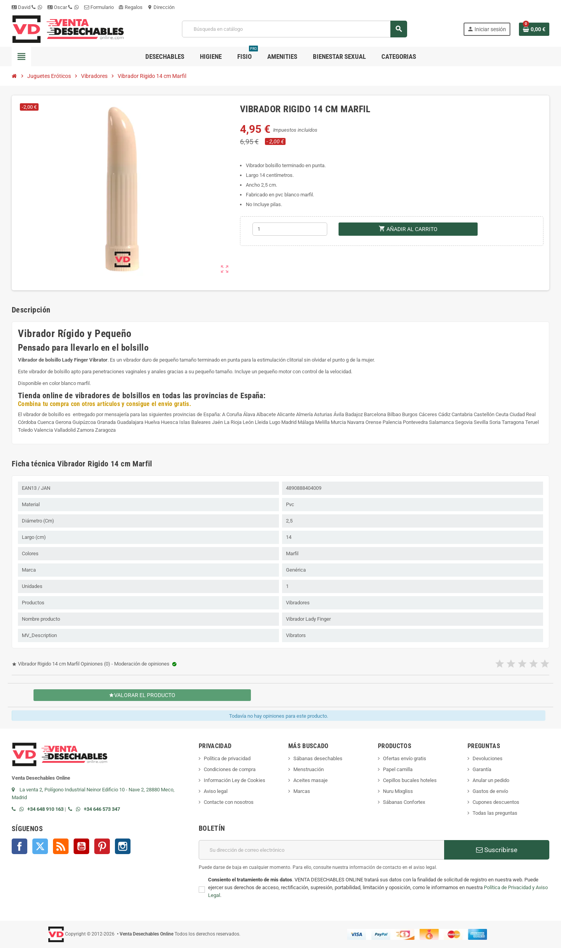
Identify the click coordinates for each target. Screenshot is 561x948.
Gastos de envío (490, 791)
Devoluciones (488, 758)
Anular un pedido (491, 780)
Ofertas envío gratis (404, 758)
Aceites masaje (310, 780)
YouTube (81, 846)
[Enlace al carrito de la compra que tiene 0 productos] (534, 29)
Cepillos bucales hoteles (410, 780)
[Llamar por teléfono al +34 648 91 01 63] (15, 809)
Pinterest (102, 846)
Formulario (99, 7)
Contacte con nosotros (229, 802)
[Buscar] (294, 29)
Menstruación (308, 769)
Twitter (40, 846)
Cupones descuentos (496, 802)
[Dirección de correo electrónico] (321, 850)
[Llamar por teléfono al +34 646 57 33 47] (72, 809)
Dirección (161, 7)
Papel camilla (398, 769)
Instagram (123, 846)
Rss (61, 846)
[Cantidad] (289, 229)
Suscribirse (496, 850)
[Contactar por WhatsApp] (23, 809)
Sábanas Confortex (404, 802)
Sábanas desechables (317, 758)
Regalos (130, 7)
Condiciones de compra (230, 769)
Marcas (301, 791)
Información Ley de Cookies (234, 780)
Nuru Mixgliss (398, 791)
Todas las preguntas (495, 813)
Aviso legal (216, 791)
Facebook (19, 846)
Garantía (482, 769)
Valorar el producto (142, 695)
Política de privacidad (227, 758)
